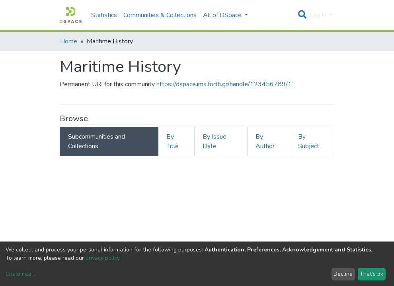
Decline (343, 274)
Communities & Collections (160, 15)
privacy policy (102, 258)
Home (68, 41)
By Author (265, 141)
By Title (172, 141)
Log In (318, 15)
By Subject (308, 141)
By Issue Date (214, 141)
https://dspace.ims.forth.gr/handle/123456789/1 (224, 84)
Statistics (104, 15)
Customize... (20, 274)
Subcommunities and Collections (96, 141)
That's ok (371, 274)
